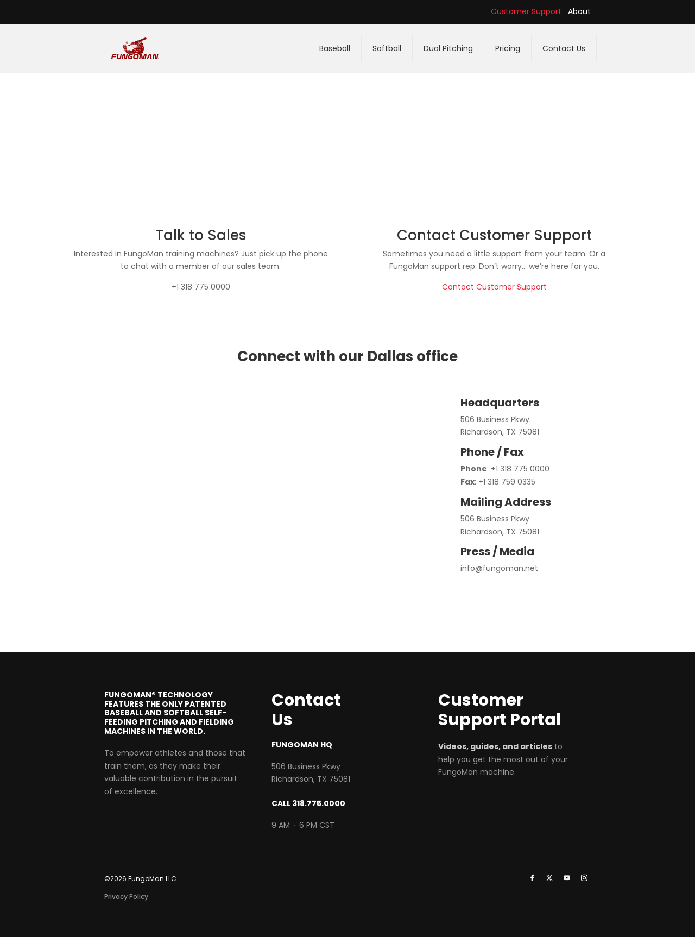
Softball (386, 48)
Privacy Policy (126, 896)
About (579, 11)
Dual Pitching (448, 48)
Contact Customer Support (494, 286)
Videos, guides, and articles (495, 746)
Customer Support (526, 11)
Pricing (507, 48)
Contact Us (563, 48)
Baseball (334, 48)
